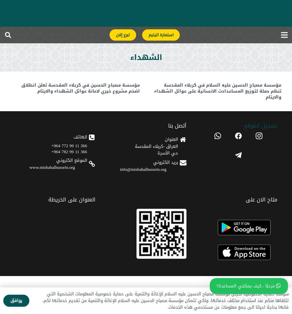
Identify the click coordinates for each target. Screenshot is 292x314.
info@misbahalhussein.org (143, 169)
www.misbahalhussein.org (52, 167)
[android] (238, 227)
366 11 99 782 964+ (69, 152)
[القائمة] (284, 35)
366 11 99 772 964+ (69, 146)
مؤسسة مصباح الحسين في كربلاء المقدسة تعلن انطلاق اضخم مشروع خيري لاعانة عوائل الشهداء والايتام (80, 88)
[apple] (238, 252)
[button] (8, 35)
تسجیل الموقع (260, 126)
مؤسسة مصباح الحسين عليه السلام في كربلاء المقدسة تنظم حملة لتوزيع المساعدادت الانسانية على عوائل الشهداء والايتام (217, 91)
